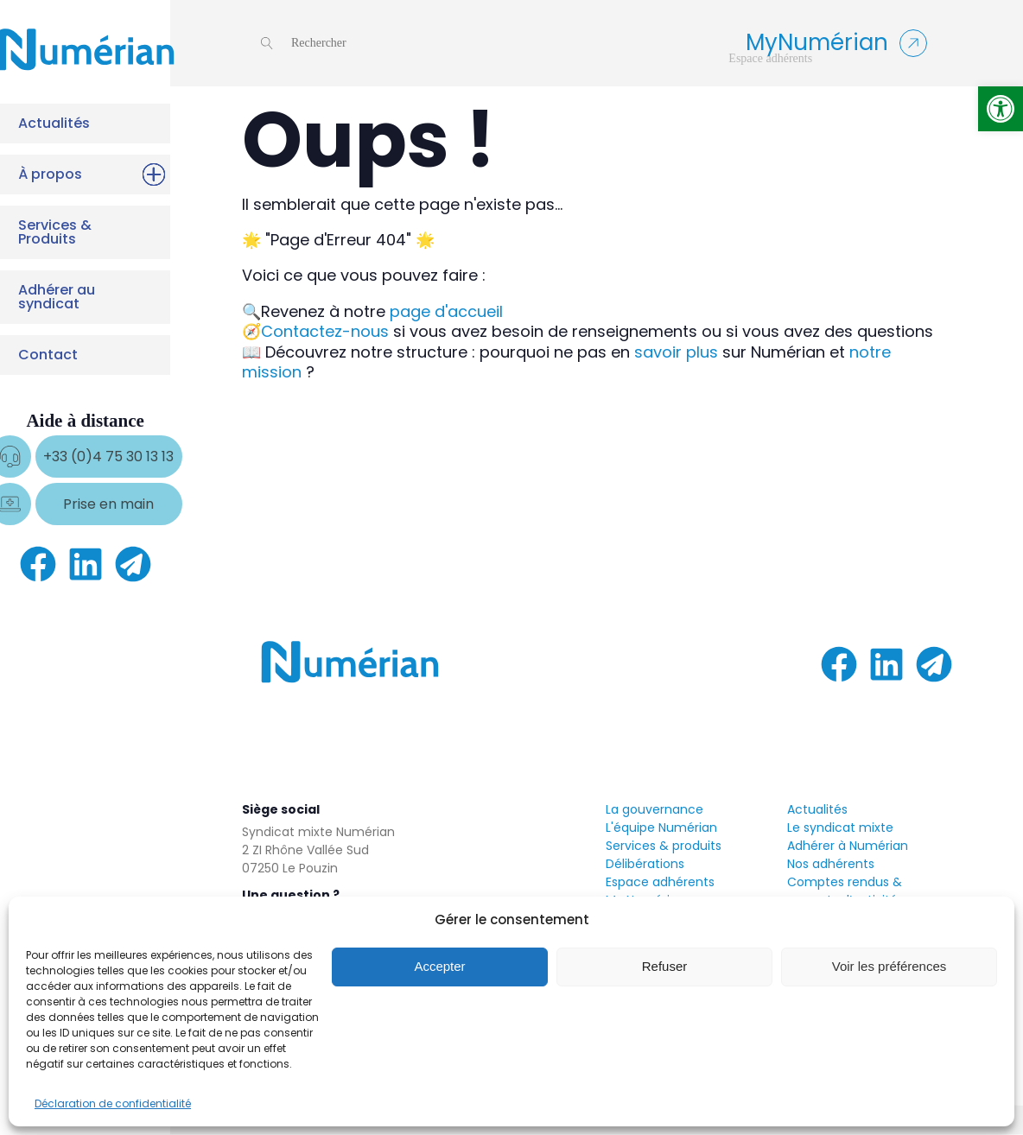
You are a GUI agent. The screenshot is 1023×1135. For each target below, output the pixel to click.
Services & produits (663, 845)
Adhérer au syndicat (81, 296)
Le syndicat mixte (840, 827)
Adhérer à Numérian (847, 845)
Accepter (439, 966)
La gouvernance (654, 809)
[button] (1000, 108)
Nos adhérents (830, 863)
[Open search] (304, 43)
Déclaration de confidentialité (113, 1103)
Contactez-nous (325, 331)
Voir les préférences (889, 966)
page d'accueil (446, 311)
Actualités (81, 123)
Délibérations (645, 863)
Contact (81, 355)
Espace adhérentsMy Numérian (660, 891)
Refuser (665, 966)
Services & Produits (81, 231)
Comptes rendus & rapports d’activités (845, 891)
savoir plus (676, 352)
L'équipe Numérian (661, 827)
